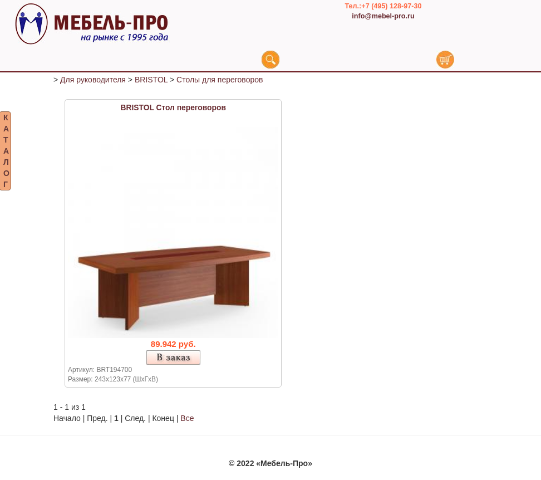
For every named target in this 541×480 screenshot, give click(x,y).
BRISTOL (151, 83)
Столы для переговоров (219, 83)
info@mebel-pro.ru (383, 16)
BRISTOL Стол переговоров (173, 111)
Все (187, 422)
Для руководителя (93, 83)
